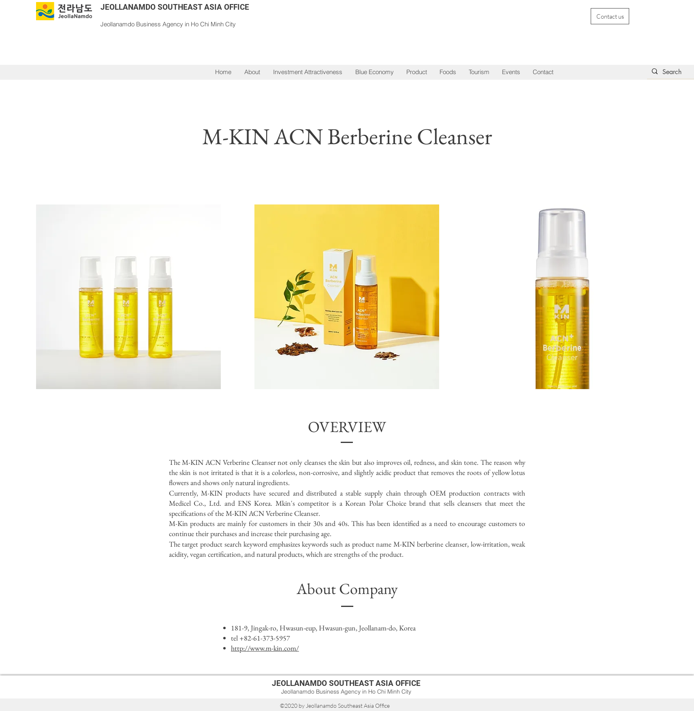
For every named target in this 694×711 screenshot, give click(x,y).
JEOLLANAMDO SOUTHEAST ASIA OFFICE (174, 7)
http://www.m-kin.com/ (265, 648)
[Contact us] (610, 16)
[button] (308, 72)
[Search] (677, 72)
